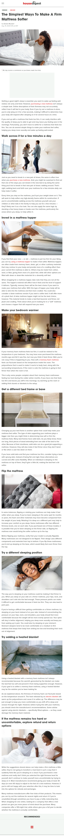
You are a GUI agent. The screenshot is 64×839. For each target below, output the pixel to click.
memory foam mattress (49, 359)
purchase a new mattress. (20, 180)
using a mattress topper (20, 261)
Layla (60, 507)
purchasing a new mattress (42, 103)
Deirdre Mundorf (9, 24)
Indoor (12, 10)
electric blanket (52, 696)
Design (4, 10)
